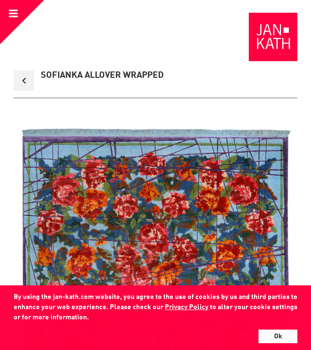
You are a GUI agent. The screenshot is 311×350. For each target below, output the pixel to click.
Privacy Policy (186, 307)
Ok (278, 336)
